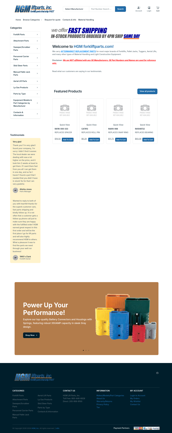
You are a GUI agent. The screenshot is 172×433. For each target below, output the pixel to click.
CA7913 (84, 129)
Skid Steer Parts (45, 403)
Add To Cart (67, 140)
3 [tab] (88, 350)
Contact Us (135, 404)
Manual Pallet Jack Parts (20, 416)
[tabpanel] (86, 318)
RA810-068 (113, 129)
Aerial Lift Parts (44, 395)
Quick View (65, 125)
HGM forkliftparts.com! (94, 46)
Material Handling (86, 20)
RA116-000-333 (61, 129)
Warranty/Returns (104, 401)
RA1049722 (140, 129)
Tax (98, 407)
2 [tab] (86, 350)
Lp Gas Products (45, 399)
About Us (100, 398)
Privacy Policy (102, 404)
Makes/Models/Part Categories (110, 395)
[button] (158, 9)
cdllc (57, 428)
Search (120, 9)
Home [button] (18, 20)
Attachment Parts (20, 399)
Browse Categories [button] (31, 20)
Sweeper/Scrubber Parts (20, 404)
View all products (147, 91)
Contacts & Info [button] (69, 20)
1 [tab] (83, 350)
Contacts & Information (48, 411)
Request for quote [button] (52, 20)
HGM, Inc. (35, 428)
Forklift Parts (18, 395)
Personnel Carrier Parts (22, 410)
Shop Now (31, 335)
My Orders (134, 398)
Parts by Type (44, 407)
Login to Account (137, 395)
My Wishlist (135, 401)
